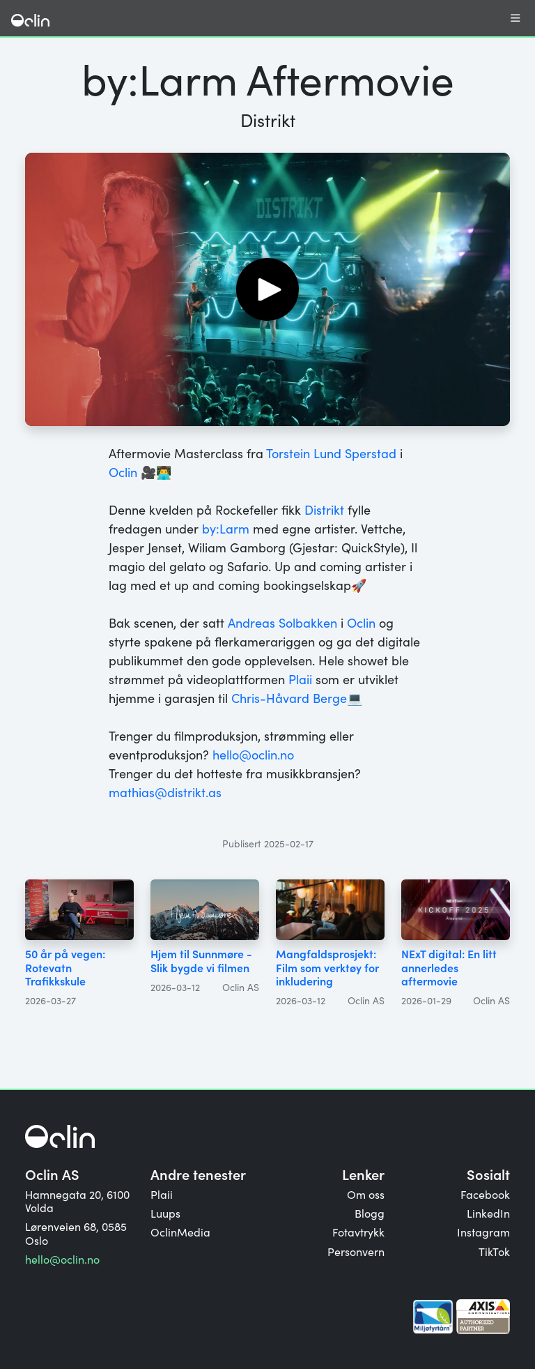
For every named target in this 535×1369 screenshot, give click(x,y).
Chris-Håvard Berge (289, 697)
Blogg (370, 1212)
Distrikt (324, 509)
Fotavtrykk (358, 1231)
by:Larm (225, 528)
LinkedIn (488, 1212)
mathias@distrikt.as (165, 792)
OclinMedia (180, 1231)
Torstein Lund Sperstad (331, 453)
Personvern (356, 1251)
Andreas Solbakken (282, 622)
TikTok (494, 1251)
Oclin (123, 472)
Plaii (300, 679)
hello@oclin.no (253, 754)
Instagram (483, 1231)
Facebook (485, 1194)
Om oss (366, 1194)
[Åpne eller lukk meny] (515, 18)
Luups (165, 1212)
